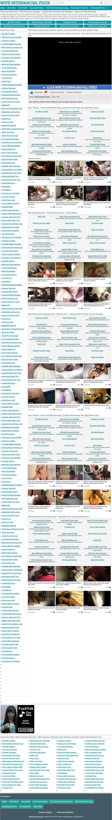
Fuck (59, 102)
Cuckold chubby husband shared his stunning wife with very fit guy (39, 304)
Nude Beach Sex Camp (10, 227)
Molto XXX (6, 105)
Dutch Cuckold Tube (9, 648)
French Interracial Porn (10, 210)
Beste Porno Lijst (8, 200)
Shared (48, 102)
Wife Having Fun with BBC (42, 22)
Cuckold (79, 102)
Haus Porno (6, 119)
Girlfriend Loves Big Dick (97, 26)
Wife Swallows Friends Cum (14, 26)
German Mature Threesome (12, 169)
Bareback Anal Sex (9, 125)
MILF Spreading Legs (10, 98)
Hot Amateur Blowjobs (10, 139)
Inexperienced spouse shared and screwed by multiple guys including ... (40, 178)
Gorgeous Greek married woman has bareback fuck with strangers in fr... (67, 482)
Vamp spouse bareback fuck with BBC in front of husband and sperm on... (96, 304)
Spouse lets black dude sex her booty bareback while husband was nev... (68, 406)
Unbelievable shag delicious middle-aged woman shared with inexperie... (41, 280)
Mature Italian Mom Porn (11, 220)
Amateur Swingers (9, 88)
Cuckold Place (7, 207)
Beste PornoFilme (8, 71)
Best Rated (23, 8)
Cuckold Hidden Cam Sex (97, 22)
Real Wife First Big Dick (11, 634)
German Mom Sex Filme (11, 102)
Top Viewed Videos (37, 8)
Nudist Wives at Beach (10, 231)
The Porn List (7, 78)
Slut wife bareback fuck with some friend (96, 405)
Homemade (65, 102)
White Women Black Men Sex (13, 129)
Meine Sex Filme (8, 132)
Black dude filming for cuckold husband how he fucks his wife (96, 608)
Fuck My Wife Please (9, 91)
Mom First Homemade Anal (12, 108)
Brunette (42, 102)
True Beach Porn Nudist (11, 661)
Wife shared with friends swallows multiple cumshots (94, 280)
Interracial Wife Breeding (11, 95)
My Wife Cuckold (14, 22)
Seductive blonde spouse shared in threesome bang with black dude (67, 304)
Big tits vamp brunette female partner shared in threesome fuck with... (95, 482)
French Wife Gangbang (10, 641)
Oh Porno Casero (8, 658)
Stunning (36, 102)
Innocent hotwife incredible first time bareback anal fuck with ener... (95, 507)
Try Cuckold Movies (9, 68)
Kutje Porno (6, 81)
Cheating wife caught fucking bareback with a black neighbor (68, 584)
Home (2, 8)
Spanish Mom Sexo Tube (11, 180)
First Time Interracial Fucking (57, 8)
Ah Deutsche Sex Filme (10, 193)
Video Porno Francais (10, 136)
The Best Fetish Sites (42, 26)
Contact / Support (45, 812)
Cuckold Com (7, 651)
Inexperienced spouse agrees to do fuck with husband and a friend (68, 178)
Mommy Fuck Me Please (70, 26)
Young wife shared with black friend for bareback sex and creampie (68, 280)
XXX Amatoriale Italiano (11, 655)
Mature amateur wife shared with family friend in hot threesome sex (96, 584)
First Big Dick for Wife (10, 644)
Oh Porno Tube (7, 122)
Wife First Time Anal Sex (11, 64)
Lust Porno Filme (8, 197)
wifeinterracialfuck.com (36, 817)
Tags (30, 102)
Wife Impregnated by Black (12, 85)
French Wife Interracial (10, 203)
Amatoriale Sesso (8, 183)
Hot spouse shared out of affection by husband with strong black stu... (68, 381)
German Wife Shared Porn (11, 214)
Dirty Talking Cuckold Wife (12, 156)
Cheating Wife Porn (98, 8)
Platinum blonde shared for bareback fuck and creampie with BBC (41, 381)
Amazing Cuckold (69, 22)
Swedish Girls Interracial (11, 166)
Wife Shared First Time (79, 8)
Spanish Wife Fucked (10, 159)
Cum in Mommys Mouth (11, 146)
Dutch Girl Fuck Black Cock (12, 224)
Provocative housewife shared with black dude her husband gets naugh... (96, 381)
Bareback (54, 102)
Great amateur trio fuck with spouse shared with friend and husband (67, 203)
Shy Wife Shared (8, 61)
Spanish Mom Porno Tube (11, 173)
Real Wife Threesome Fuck (12, 142)
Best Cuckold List (8, 149)
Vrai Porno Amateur (9, 75)
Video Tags (38, 806)
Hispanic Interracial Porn (11, 217)
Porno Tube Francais (9, 153)
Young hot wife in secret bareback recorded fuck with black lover (39, 507)
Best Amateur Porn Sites (11, 638)
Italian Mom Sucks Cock (11, 112)
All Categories (25, 806)
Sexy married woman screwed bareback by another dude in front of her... (40, 482)
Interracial (73, 102)
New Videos (11, 8)
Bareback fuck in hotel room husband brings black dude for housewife (40, 406)
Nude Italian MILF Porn (10, 176)
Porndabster (6, 190)
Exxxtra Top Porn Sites (10, 115)
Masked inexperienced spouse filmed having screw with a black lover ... (95, 178)
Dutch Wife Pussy (8, 163)
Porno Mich (6, 186)
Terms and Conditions (65, 812)
